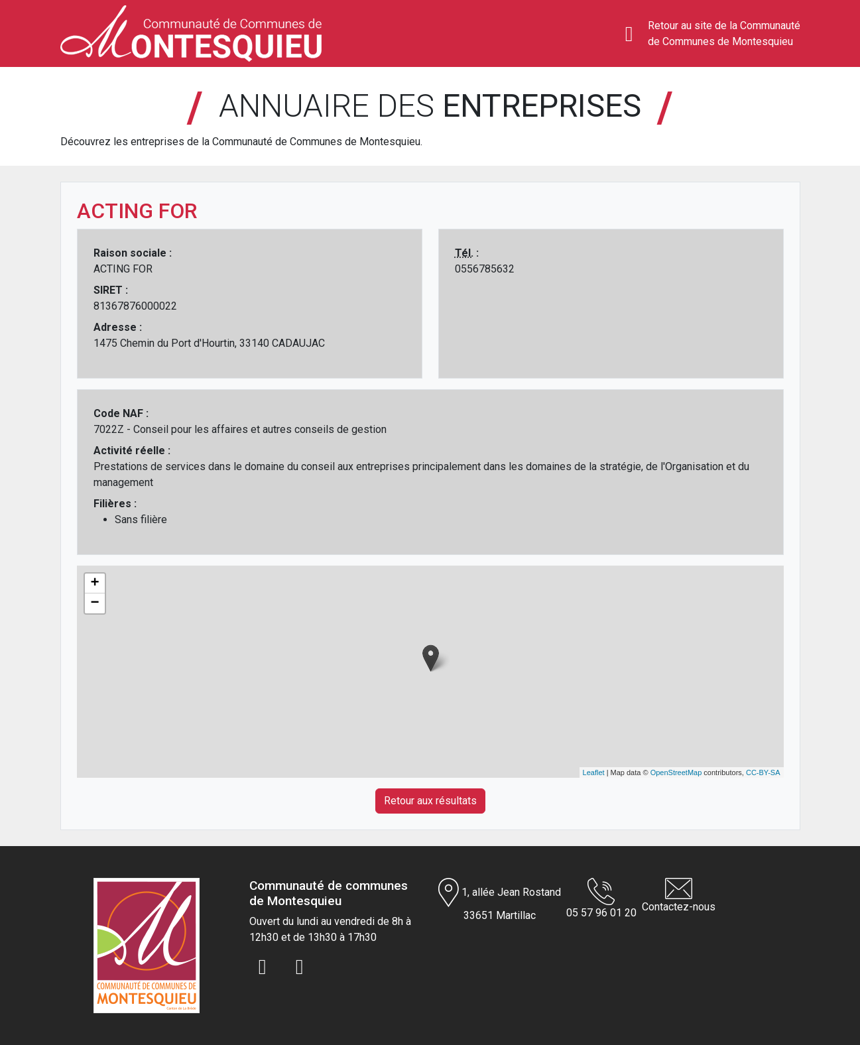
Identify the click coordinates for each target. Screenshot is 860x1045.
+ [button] (94, 583)
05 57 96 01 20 (601, 898)
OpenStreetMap (676, 772)
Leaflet (594, 772)
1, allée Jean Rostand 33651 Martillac (499, 900)
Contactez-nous (678, 895)
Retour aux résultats (430, 800)
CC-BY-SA (763, 772)
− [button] (94, 603)
